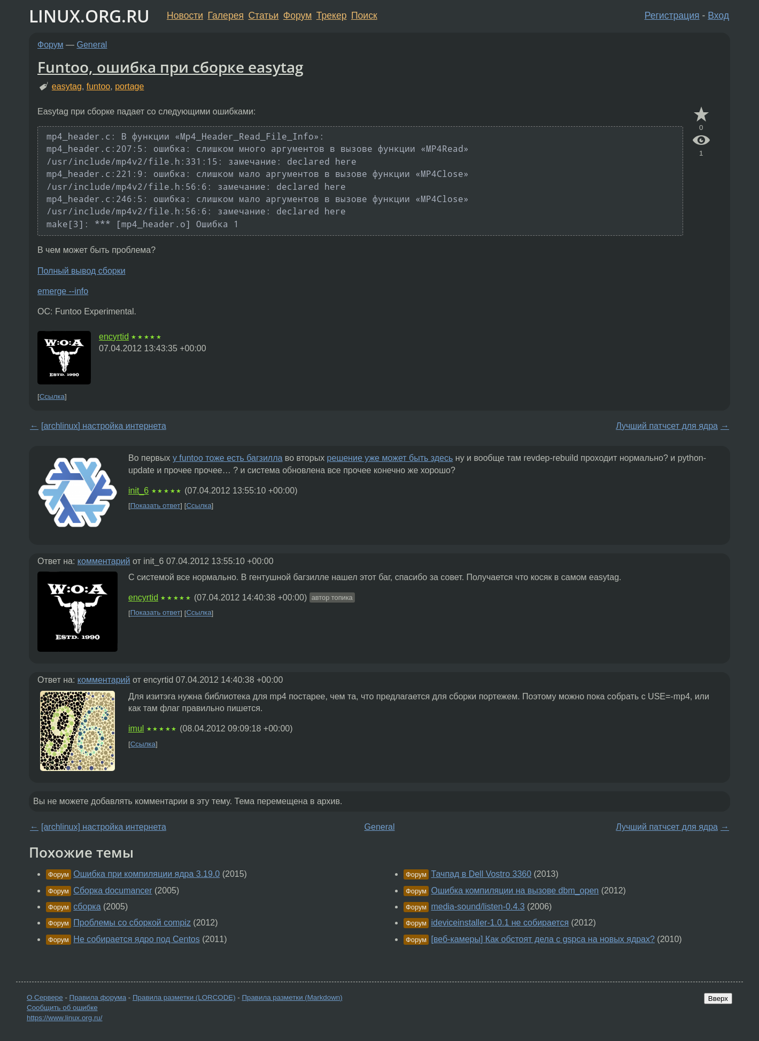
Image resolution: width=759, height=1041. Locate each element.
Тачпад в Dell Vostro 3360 (481, 873)
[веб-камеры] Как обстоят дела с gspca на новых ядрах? (542, 939)
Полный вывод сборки (81, 270)
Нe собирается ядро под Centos (136, 939)
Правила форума (98, 997)
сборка (86, 906)
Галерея (226, 15)
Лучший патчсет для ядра (667, 425)
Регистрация (672, 15)
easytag (67, 86)
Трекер (331, 15)
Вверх (718, 998)
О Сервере (45, 997)
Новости (185, 15)
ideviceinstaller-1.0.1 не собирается (500, 922)
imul (136, 728)
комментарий (104, 561)
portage (129, 86)
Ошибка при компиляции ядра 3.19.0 (146, 873)
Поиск (364, 15)
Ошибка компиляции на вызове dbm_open (515, 890)
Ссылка (52, 396)
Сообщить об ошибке (62, 1008)
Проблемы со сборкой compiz (132, 922)
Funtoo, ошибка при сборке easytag (170, 67)
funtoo (98, 86)
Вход (718, 15)
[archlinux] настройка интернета (103, 425)
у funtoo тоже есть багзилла (228, 457)
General (92, 44)
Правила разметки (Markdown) (292, 997)
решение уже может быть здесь (390, 457)
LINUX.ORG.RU (89, 15)
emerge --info (62, 291)
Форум (297, 15)
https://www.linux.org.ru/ (64, 1018)
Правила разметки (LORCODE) (184, 997)
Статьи (263, 15)
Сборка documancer (112, 890)
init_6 (138, 490)
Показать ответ (155, 506)
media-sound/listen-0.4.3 (477, 906)
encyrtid (114, 336)
